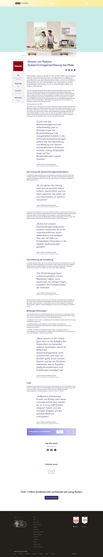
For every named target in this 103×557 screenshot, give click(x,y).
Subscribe (68, 431)
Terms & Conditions (38, 546)
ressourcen (24, 55)
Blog (34, 519)
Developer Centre (37, 534)
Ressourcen (36, 522)
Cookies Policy (37, 544)
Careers (35, 527)
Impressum (35, 539)
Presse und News (37, 524)
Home (34, 517)
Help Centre (36, 529)
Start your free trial (51, 497)
